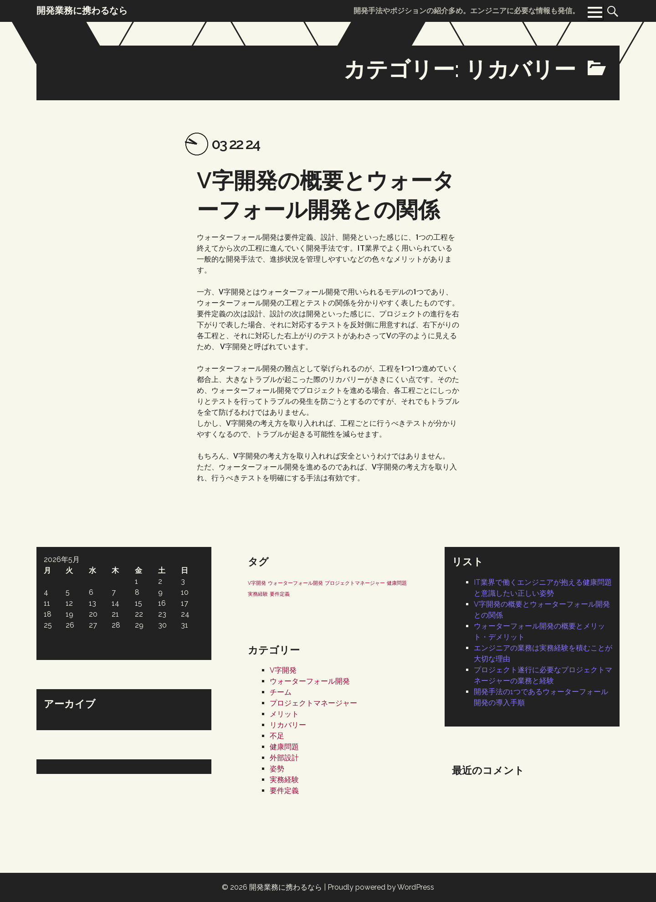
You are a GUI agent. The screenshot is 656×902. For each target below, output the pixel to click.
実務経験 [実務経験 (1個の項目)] (258, 594)
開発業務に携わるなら (285, 887)
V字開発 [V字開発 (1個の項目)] (257, 583)
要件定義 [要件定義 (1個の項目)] (280, 594)
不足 (277, 736)
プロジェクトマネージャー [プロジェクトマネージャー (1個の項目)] (355, 583)
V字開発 (283, 670)
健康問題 (284, 746)
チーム (281, 692)
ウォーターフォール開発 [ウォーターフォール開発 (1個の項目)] (295, 583)
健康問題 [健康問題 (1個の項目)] (397, 583)
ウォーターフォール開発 (310, 681)
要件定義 (284, 790)
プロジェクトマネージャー (313, 703)
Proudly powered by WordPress (381, 887)
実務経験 (284, 779)
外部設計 (284, 757)
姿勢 (277, 768)
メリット (284, 714)
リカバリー (288, 725)
